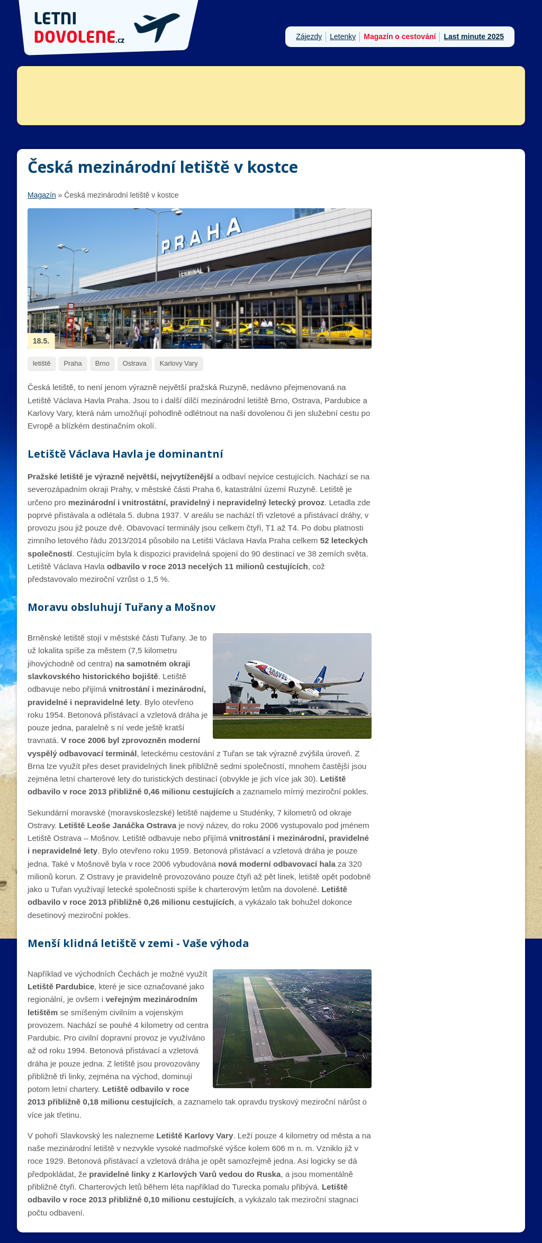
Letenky (343, 36)
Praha (73, 363)
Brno (102, 363)
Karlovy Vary (179, 363)
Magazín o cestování (400, 36)
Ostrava (135, 363)
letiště (42, 363)
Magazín (42, 195)
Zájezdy (309, 36)
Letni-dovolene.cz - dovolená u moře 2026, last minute (109, 27)
